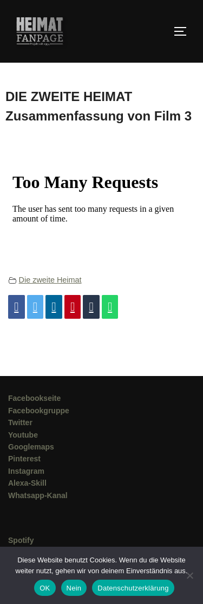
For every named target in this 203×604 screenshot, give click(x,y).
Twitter (20, 422)
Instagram (26, 471)
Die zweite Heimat (50, 280)
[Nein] (189, 575)
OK (45, 588)
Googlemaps (31, 446)
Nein (74, 588)
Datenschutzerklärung (132, 588)
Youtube (23, 435)
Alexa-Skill (27, 483)
